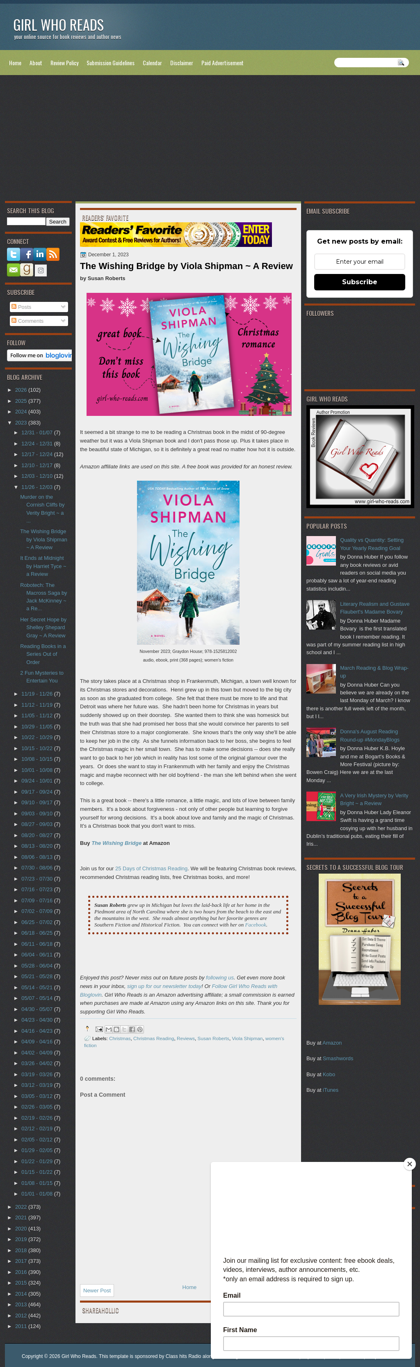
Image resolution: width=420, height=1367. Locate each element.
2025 (21, 401)
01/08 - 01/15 (37, 1183)
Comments (27, 321)
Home (15, 62)
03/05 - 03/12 (37, 1096)
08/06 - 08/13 (37, 857)
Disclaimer (181, 62)
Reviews (186, 1038)
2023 (21, 423)
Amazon (332, 1043)
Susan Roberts (213, 1038)
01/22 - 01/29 (37, 1161)
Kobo (329, 1074)
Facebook (255, 925)
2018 (21, 1250)
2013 (21, 1304)
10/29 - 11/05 (37, 726)
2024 (21, 412)
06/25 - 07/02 (37, 922)
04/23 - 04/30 (37, 1020)
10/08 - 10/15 (37, 759)
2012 (21, 1315)
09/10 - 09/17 (37, 802)
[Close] (410, 1164)
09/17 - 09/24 (37, 792)
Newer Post (97, 1290)
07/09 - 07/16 (37, 900)
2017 (21, 1261)
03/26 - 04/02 (37, 1063)
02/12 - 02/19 (37, 1128)
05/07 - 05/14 (37, 998)
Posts (21, 307)
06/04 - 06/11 (37, 955)
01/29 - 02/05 (37, 1150)
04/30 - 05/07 (37, 1009)
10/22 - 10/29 (37, 737)
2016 (21, 1272)
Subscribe (359, 282)
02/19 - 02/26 (37, 1118)
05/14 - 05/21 (37, 987)
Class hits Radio (183, 1356)
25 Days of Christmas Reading (151, 868)
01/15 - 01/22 (37, 1172)
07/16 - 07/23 (37, 889)
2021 (21, 1217)
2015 (21, 1283)
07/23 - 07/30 (37, 879)
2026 (21, 390)
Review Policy (64, 62)
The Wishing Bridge (116, 843)
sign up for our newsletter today (164, 986)
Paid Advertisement (222, 62)
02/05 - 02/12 (37, 1140)
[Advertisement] (210, 139)
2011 (21, 1326)
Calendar (152, 62)
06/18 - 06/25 (37, 933)
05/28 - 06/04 (37, 966)
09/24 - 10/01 (37, 781)
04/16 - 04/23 (37, 1031)
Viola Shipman (247, 1038)
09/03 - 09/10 (37, 813)
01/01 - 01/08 (37, 1194)
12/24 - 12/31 (37, 443)
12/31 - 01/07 (37, 432)
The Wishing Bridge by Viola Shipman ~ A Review (43, 539)
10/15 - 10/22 (37, 748)
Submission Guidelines (111, 62)
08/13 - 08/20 (37, 846)
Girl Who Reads (58, 24)
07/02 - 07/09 (37, 911)
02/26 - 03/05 (37, 1107)
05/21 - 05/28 (37, 976)
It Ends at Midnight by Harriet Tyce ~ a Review (43, 566)
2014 (21, 1294)
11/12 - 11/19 (37, 705)
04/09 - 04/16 (37, 1041)
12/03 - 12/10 (37, 476)
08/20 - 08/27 (37, 835)
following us (220, 977)
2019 (21, 1239)
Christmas (120, 1038)
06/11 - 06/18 (37, 944)
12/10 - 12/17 (37, 465)
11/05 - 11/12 (37, 715)
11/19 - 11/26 (37, 694)
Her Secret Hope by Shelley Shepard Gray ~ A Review (43, 627)
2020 (21, 1229)
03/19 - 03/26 (37, 1074)
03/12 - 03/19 (37, 1085)
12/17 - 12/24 (37, 454)
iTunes (330, 1090)
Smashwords (338, 1058)
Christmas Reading (153, 1038)
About (36, 62)
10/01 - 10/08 (37, 770)
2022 (21, 1207)
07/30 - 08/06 (37, 868)
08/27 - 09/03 (37, 824)
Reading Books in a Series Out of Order (43, 654)
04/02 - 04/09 (37, 1053)
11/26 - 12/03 (37, 487)
